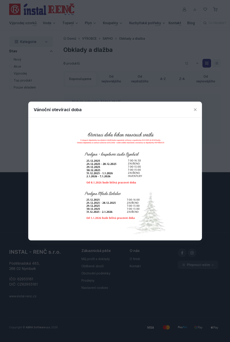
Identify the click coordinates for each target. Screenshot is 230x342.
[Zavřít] (195, 109)
